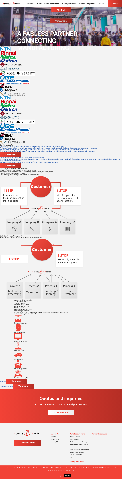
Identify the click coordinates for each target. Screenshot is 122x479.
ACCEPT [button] (67, 476)
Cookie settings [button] (56, 476)
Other (71, 457)
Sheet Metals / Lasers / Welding (78, 441)
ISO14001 (54, 436)
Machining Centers (75, 436)
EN (103, 4)
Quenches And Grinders (76, 454)
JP (99, 4)
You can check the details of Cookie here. (61, 470)
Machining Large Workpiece (77, 452)
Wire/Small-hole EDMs (75, 447)
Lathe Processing (74, 439)
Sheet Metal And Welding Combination (80, 444)
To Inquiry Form (61, 412)
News (39, 4)
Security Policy (55, 441)
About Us (30, 4)
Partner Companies (87, 4)
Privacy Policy (55, 439)
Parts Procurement (51, 4)
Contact (115, 4)
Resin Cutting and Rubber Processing (79, 449)
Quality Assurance (69, 4)
